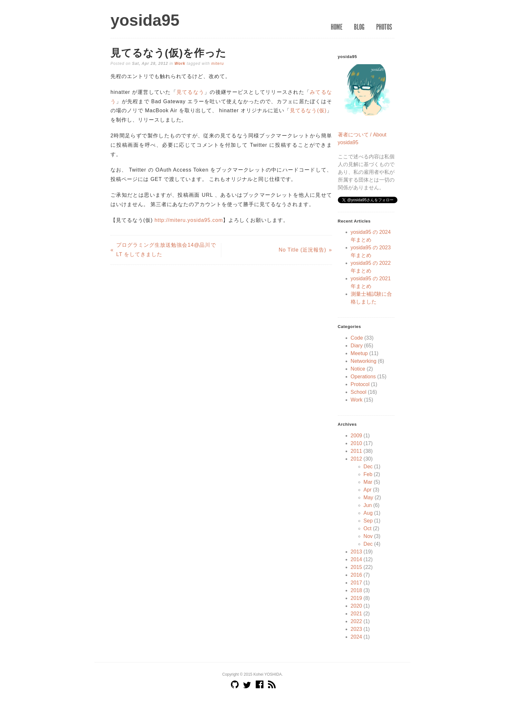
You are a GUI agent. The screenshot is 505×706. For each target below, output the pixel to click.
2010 (356, 443)
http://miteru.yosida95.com (189, 220)
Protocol (360, 384)
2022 (356, 621)
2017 (356, 582)
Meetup (359, 353)
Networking (363, 361)
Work (180, 63)
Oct (368, 528)
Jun (368, 505)
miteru (217, 63)
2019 (356, 598)
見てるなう (190, 92)
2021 (356, 613)
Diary (357, 345)
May (368, 497)
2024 (356, 637)
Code (357, 338)
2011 (356, 451)
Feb (368, 474)
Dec (368, 466)
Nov (368, 536)
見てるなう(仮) (308, 110)
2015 (356, 567)
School (359, 392)
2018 (356, 590)
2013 (356, 551)
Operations (363, 376)
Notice (358, 369)
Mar (368, 482)
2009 (356, 435)
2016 (356, 575)
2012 (356, 459)
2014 (356, 559)
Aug (368, 513)
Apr (368, 489)
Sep (368, 520)
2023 (356, 629)
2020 (356, 606)
